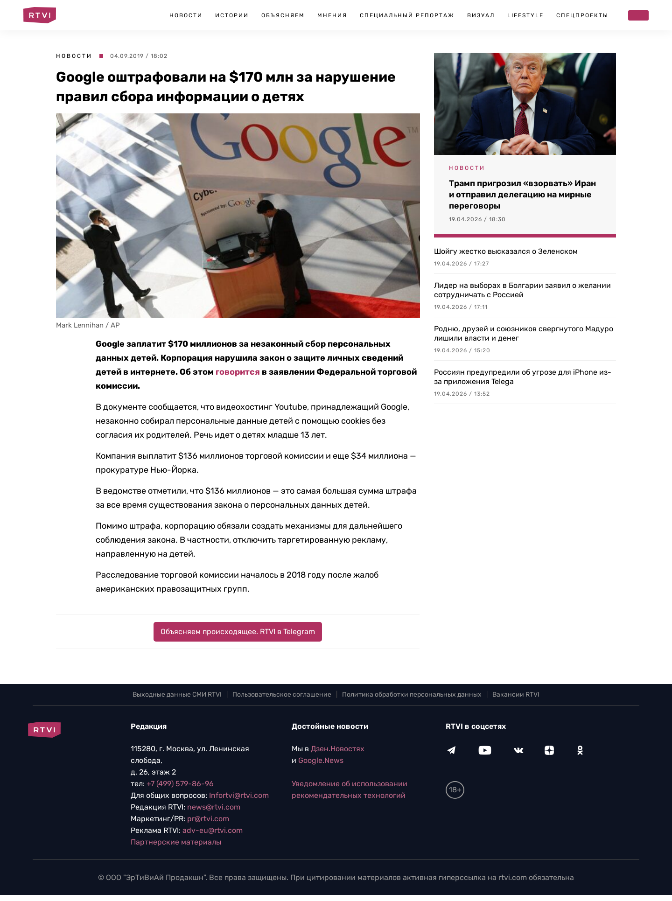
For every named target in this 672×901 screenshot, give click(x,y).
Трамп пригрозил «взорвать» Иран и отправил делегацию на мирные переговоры (522, 194)
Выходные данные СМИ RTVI (177, 694)
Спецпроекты (582, 15)
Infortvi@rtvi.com (239, 795)
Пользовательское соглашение (281, 694)
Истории (232, 15)
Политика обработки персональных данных (412, 694)
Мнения (332, 15)
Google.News (320, 760)
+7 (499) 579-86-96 (180, 783)
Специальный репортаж (407, 15)
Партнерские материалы (176, 842)
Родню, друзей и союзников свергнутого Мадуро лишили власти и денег (523, 333)
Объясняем (283, 15)
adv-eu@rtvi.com (212, 830)
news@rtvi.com (213, 807)
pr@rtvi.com (208, 818)
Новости (186, 15)
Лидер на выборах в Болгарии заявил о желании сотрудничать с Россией (522, 290)
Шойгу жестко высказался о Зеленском (506, 251)
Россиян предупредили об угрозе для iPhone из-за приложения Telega (522, 377)
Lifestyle (525, 15)
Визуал (481, 15)
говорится (238, 372)
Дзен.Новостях (337, 748)
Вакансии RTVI (515, 694)
